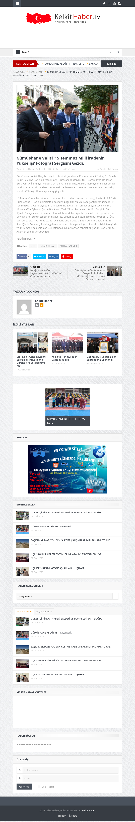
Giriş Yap (24, 786)
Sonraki (99, 267)
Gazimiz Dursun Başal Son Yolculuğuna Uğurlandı (101, 358)
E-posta (113, 169)
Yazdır (101, 169)
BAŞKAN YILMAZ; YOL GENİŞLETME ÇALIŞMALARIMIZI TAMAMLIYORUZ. (71, 540)
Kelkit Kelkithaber (47, 246)
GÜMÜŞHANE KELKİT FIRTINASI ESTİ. (67, 63)
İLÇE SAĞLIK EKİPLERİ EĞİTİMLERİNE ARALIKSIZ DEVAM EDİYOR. (66, 554)
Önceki (35, 267)
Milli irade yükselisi (68, 246)
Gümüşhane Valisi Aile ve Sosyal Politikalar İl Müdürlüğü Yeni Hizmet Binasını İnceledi (90, 274)
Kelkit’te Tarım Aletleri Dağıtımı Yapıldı (65, 358)
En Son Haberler (24, 611)
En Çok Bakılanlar (44, 611)
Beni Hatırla (46, 786)
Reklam (62, 816)
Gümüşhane (70, 169)
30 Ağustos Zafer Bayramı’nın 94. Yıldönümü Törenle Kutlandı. (46, 273)
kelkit (33, 246)
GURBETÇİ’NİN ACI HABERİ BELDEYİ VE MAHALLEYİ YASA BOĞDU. (67, 512)
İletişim (73, 816)
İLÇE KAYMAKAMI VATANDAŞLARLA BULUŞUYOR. (58, 568)
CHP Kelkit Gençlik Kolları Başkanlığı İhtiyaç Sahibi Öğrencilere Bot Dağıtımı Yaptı (31, 361)
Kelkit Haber (28, 169)
